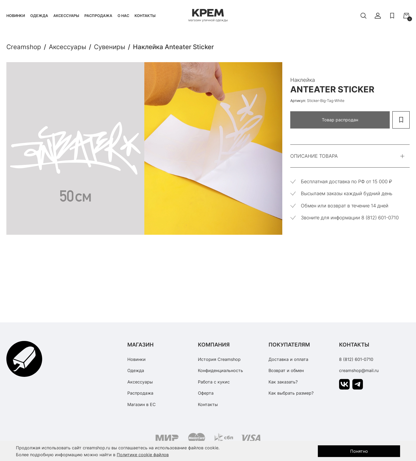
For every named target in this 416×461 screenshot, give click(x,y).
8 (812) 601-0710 (356, 359)
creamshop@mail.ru (359, 370)
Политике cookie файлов (143, 454)
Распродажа (98, 15)
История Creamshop (219, 359)
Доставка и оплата (288, 359)
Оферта (206, 393)
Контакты (145, 15)
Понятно (359, 451)
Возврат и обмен (286, 370)
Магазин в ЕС (141, 404)
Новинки (15, 15)
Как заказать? (283, 382)
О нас (123, 15)
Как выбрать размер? (291, 393)
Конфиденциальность (220, 370)
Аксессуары (66, 15)
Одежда (39, 15)
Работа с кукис (214, 382)
